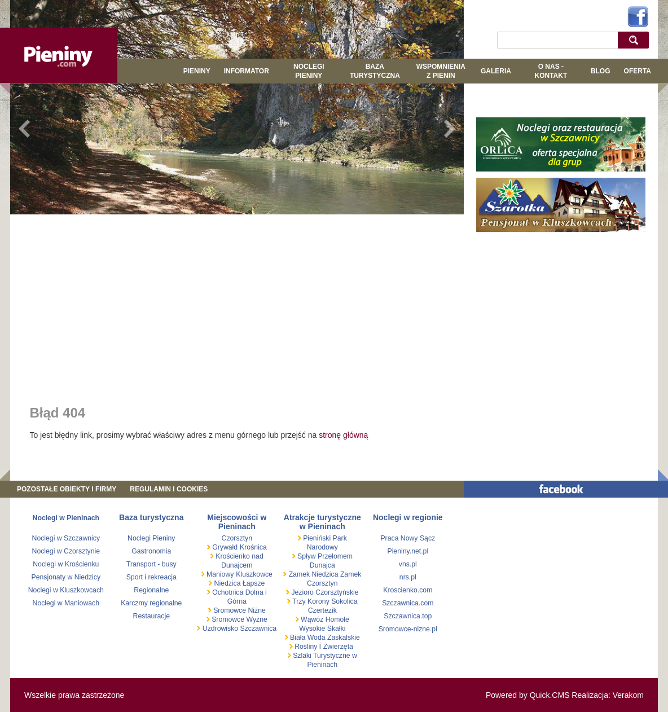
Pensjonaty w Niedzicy (66, 577)
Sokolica (343, 601)
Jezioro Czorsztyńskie (324, 592)
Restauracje (151, 616)
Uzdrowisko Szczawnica (238, 628)
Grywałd (224, 547)
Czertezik (322, 610)
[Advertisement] (237, 302)
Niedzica (227, 583)
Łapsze (254, 583)
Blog (600, 71)
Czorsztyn (237, 538)
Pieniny (196, 71)
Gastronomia (151, 551)
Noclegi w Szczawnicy (66, 538)
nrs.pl (407, 577)
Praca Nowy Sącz (407, 538)
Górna (237, 601)
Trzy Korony (310, 601)
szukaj (636, 40)
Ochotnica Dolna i (238, 592)
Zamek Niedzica (313, 574)
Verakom (628, 695)
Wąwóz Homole (324, 619)
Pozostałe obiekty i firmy (66, 489)
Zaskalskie (343, 637)
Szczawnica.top (408, 616)
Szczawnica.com (407, 603)
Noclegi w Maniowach (66, 603)
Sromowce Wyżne (238, 619)
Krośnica (253, 547)
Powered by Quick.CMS (528, 695)
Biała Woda (307, 637)
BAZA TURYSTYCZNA (375, 71)
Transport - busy (151, 564)
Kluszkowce (254, 574)
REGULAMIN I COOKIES (169, 489)
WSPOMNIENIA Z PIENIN (440, 71)
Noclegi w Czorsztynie (66, 551)
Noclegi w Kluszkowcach (66, 590)
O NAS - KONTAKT (550, 71)
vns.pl (408, 564)
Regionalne (151, 590)
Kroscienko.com (407, 590)
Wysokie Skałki (322, 628)
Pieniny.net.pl (407, 551)
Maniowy (219, 574)
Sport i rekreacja (151, 577)
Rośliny (306, 647)
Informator (246, 71)
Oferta (637, 71)
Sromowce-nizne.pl (408, 629)
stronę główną (343, 434)
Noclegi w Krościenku (66, 564)
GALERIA (496, 71)
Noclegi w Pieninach (66, 518)
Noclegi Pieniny (308, 71)
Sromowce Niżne (239, 610)
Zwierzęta (338, 647)
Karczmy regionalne (151, 603)
